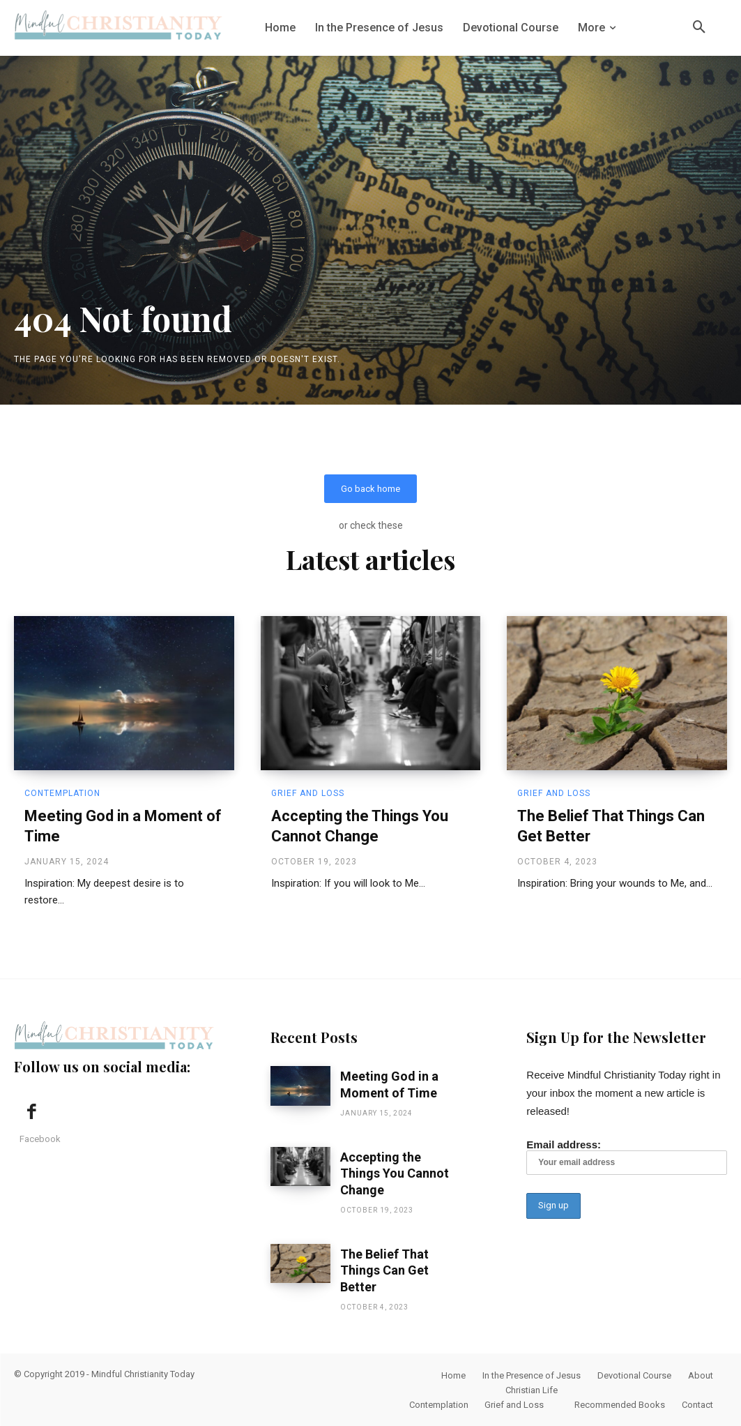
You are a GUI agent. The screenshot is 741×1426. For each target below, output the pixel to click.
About (700, 1375)
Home (453, 1375)
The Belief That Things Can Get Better (384, 1270)
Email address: (626, 1157)
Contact (697, 1404)
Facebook (40, 1139)
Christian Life (531, 1390)
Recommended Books (619, 1404)
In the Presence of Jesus (531, 1375)
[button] (699, 28)
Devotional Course (634, 1375)
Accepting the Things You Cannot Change (394, 1173)
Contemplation (62, 793)
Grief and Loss (307, 793)
